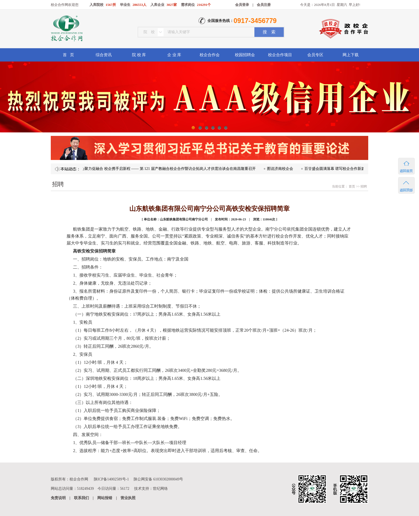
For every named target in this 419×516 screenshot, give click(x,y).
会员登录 (242, 5)
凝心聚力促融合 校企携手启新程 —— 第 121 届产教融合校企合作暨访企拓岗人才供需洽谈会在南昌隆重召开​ (168, 169)
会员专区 (315, 55)
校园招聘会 (245, 55)
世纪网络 (160, 489)
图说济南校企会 (282, 169)
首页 (351, 186)
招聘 (363, 186)
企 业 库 (174, 55)
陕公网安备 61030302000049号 (158, 479)
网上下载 (351, 55)
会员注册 (264, 5)
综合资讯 (104, 55)
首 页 (68, 55)
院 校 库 (139, 55)
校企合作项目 (280, 55)
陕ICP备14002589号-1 (111, 479)
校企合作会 (210, 55)
